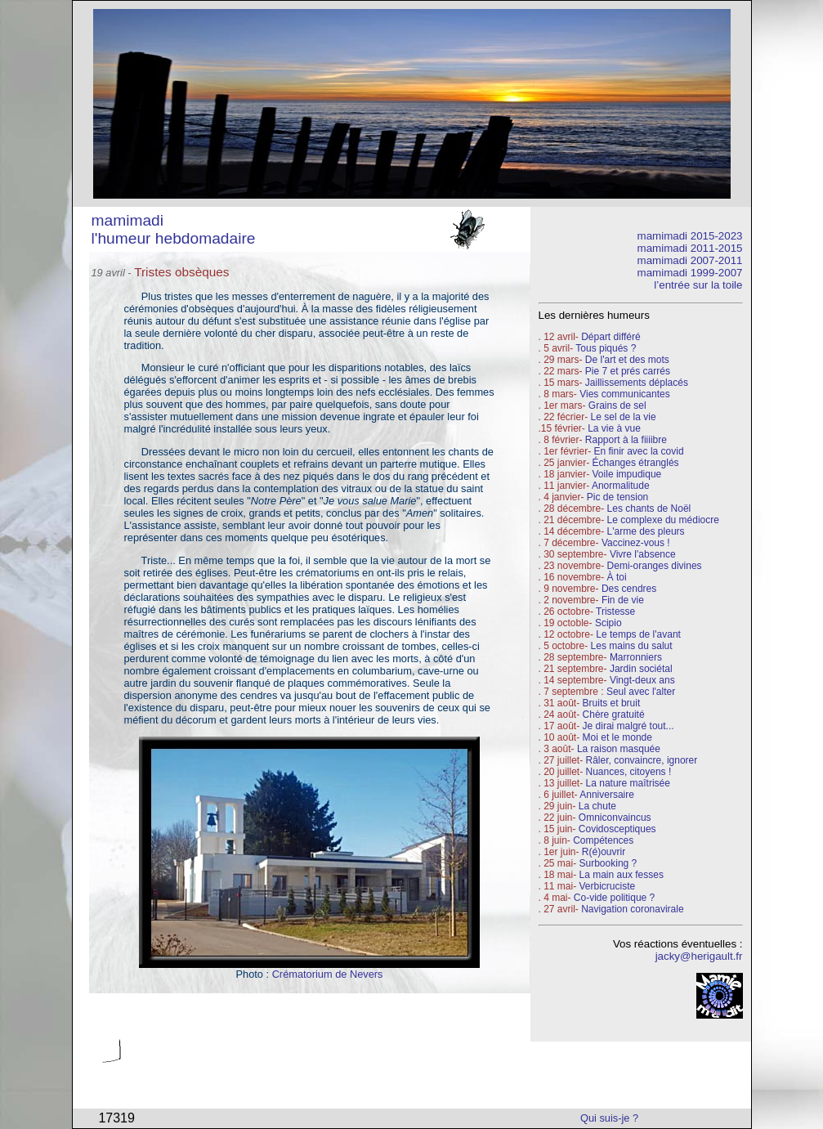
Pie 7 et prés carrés (627, 371)
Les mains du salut (632, 646)
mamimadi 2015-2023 (690, 236)
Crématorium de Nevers (327, 974)
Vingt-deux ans (642, 680)
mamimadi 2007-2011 (690, 260)
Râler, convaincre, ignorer (642, 760)
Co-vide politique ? (614, 897)
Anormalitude (621, 485)
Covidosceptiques (617, 829)
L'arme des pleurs (646, 531)
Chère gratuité (614, 714)
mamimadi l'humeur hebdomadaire (174, 229)
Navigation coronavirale (632, 909)
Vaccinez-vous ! (636, 543)
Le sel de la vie (623, 417)
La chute (597, 806)
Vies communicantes (624, 394)
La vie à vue (614, 428)
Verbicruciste (607, 886)
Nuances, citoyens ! (629, 771)
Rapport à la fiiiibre (626, 440)
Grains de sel (617, 405)
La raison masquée (618, 749)
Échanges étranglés (636, 462)
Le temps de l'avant (638, 634)
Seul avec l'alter (640, 691)
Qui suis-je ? (609, 1118)
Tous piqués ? (605, 348)
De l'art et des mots (627, 359)
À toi (617, 577)
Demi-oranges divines (654, 565)
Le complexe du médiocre (663, 520)
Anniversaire (606, 794)
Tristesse (615, 611)
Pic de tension (617, 497)
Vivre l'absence (643, 554)
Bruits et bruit (612, 703)
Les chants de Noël (649, 508)
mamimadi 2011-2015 (690, 248)
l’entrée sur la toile (698, 285)
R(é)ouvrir (603, 852)
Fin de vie (623, 600)
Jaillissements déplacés (636, 382)
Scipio (608, 623)
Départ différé (611, 337)
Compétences (603, 840)
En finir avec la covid (639, 451)
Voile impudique (627, 474)
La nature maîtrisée (628, 783)
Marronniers (636, 657)
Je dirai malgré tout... (628, 726)
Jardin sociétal (641, 668)
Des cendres (629, 588)
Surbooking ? (608, 863)
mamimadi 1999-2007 (690, 273)
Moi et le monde (617, 737)
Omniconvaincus (615, 817)
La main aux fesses (621, 874)
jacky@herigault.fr (699, 956)
